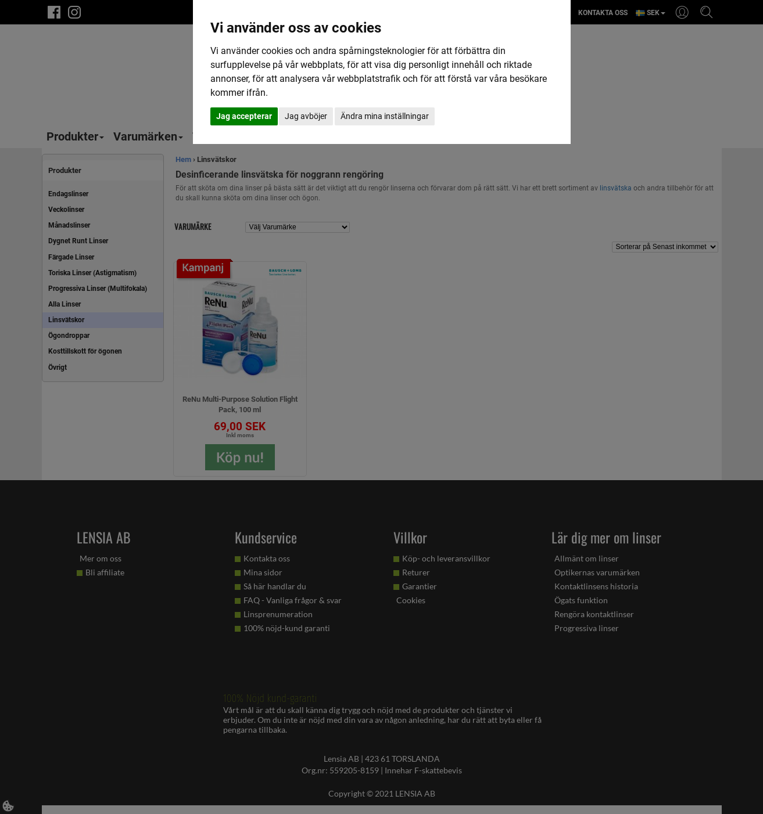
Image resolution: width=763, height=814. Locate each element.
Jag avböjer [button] (306, 116)
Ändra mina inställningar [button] (385, 116)
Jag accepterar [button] (244, 116)
